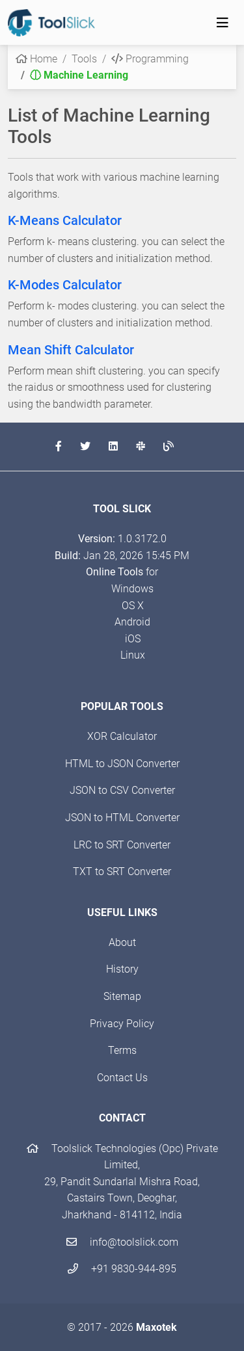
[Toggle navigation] (222, 23)
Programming (150, 59)
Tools (84, 59)
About (122, 942)
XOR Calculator (122, 736)
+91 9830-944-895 (122, 1269)
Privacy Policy (122, 1023)
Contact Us (122, 1077)
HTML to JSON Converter (122, 763)
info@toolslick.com (122, 1242)
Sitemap (122, 996)
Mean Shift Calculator (71, 350)
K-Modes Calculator (65, 285)
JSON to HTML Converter (122, 817)
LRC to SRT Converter (122, 845)
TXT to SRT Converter (122, 871)
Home (36, 59)
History (122, 969)
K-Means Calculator (65, 220)
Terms (122, 1050)
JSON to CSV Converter (122, 790)
